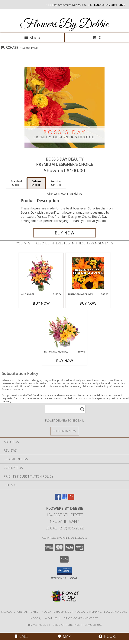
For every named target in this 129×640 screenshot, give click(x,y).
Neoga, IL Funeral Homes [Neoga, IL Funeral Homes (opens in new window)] (19, 611)
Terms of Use (93, 624)
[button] (64, 571)
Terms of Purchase (65, 624)
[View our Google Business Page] (65, 498)
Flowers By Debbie (64, 24)
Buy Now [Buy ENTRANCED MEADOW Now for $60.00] (64, 360)
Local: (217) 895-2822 (65, 528)
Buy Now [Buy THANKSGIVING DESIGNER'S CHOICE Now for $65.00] (87, 303)
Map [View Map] (64, 636)
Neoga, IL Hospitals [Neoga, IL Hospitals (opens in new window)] (56, 611)
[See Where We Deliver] (64, 431)
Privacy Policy (37, 624)
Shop (32, 37)
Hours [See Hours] (107, 636)
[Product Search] (65, 409)
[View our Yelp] (71, 498)
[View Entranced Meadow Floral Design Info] (64, 330)
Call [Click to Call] (21, 636)
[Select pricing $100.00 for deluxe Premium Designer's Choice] (36, 183)
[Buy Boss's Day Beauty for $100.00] (64, 232)
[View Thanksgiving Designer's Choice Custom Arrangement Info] (88, 273)
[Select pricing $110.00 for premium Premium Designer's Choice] (56, 183)
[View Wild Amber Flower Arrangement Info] (41, 273)
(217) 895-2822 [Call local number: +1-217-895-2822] (115, 5)
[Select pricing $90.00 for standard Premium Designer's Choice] (16, 183)
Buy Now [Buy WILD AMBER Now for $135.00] (41, 303)
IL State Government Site (79, 618)
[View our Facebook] (58, 498)
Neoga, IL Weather (44, 618)
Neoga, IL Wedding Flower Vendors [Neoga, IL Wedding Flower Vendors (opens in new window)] (101, 611)
